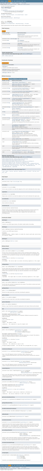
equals (6, 171)
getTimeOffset (31, 164)
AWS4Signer (4, 66)
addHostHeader (15, 82)
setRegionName (15, 141)
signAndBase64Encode (30, 165)
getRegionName (15, 111)
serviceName (20, 47)
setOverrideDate (15, 138)
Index (22, 1)
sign (21, 165)
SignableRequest (22, 82)
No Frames (18, 3)
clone (3, 171)
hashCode (20, 171)
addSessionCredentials (7, 389)
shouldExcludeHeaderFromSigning (19, 150)
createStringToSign (16, 102)
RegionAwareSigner (10, 14)
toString (34, 171)
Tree (15, 1)
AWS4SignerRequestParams (17, 95)
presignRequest (15, 124)
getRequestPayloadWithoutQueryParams (10, 164)
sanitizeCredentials (14, 165)
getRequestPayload (35, 163)
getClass (16, 171)
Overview (2, 1)
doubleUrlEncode (21, 34)
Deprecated (18, 1)
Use (12, 1)
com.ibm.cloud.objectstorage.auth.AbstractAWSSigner (13, 10)
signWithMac (14, 166)
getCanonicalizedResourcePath (8, 163)
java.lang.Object (4, 9)
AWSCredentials (22, 119)
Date (8, 40)
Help (25, 1)
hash (36, 164)
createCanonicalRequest (17, 98)
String (8, 43)
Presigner (3, 14)
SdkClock (9, 72)
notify (24, 171)
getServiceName (15, 114)
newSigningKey (15, 119)
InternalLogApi (13, 38)
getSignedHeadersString (17, 117)
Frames (13, 3)
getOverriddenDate (16, 108)
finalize (11, 171)
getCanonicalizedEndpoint (28, 161)
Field (8, 4)
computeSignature (16, 94)
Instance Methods (13, 78)
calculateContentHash (17, 88)
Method (14, 4)
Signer (26, 14)
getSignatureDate (23, 164)
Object (23, 169)
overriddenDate (21, 40)
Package (6, 1)
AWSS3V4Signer (17, 17)
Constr (11, 4)
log (18, 38)
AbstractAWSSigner (9, 22)
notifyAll (29, 171)
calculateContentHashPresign (18, 91)
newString (7, 165)
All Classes (24, 3)
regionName (20, 43)
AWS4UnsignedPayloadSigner (7, 17)
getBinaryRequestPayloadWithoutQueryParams (12, 161)
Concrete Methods (23, 78)
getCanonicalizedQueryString (8, 162)
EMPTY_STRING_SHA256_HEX (7, 55)
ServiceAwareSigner (19, 14)
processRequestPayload (17, 131)
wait (38, 171)
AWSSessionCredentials (17, 85)
